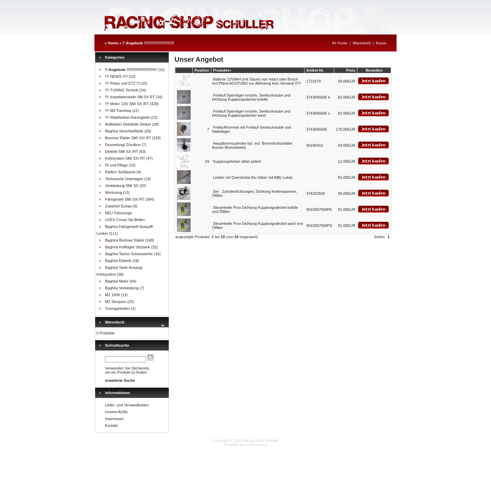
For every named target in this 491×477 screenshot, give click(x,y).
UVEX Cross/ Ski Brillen (125, 220)
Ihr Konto (339, 43)
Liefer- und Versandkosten (127, 405)
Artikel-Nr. (315, 70)
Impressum (114, 419)
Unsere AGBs (116, 412)
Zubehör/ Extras (118, 206)
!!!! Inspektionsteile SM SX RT (130, 97)
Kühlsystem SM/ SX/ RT (125, 158)
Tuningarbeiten (117, 308)
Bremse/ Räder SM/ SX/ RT (128, 138)
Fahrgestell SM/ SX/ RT (124, 199)
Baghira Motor (117, 281)
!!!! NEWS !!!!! (116, 76)
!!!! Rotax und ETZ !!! (122, 83)
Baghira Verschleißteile (124, 131)
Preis (350, 70)
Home (113, 43)
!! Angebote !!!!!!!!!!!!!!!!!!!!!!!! (148, 43)
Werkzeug (113, 192)
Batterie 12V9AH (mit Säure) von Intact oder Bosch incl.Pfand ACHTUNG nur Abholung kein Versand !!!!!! (256, 81)
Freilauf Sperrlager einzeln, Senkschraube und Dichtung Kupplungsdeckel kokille (251, 97)
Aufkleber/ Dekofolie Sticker (128, 124)
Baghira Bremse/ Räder (124, 240)
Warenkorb (362, 43)
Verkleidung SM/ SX (121, 186)
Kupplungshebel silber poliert (237, 161)
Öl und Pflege (116, 165)
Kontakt (111, 425)
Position (201, 70)
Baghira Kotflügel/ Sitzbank (127, 247)
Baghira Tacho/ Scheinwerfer (129, 254)
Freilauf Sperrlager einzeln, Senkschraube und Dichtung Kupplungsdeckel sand (251, 113)
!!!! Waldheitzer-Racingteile (127, 117)
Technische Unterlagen (124, 179)
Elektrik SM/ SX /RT (121, 151)
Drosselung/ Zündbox (123, 145)
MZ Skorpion (115, 302)
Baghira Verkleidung (121, 288)
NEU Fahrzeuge (118, 213)
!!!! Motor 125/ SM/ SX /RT (127, 104)
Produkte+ (222, 70)
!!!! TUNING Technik (121, 90)
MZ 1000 (112, 295)
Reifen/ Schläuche (120, 172)
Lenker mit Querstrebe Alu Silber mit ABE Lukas (253, 177)
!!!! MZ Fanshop (118, 111)
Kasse (381, 43)
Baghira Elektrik (118, 261)
